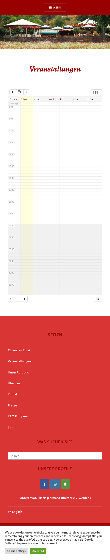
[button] (98, 299)
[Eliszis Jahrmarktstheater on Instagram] (55, 484)
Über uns (14, 383)
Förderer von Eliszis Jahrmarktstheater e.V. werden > (55, 498)
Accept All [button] (38, 550)
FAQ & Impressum (20, 416)
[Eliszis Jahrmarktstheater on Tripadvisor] (65, 484)
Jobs (11, 427)
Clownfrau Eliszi (19, 350)
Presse (12, 405)
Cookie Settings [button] (16, 550)
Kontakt (13, 394)
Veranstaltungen (19, 361)
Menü (57, 7)
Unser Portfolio (18, 372)
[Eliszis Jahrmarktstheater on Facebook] (44, 484)
